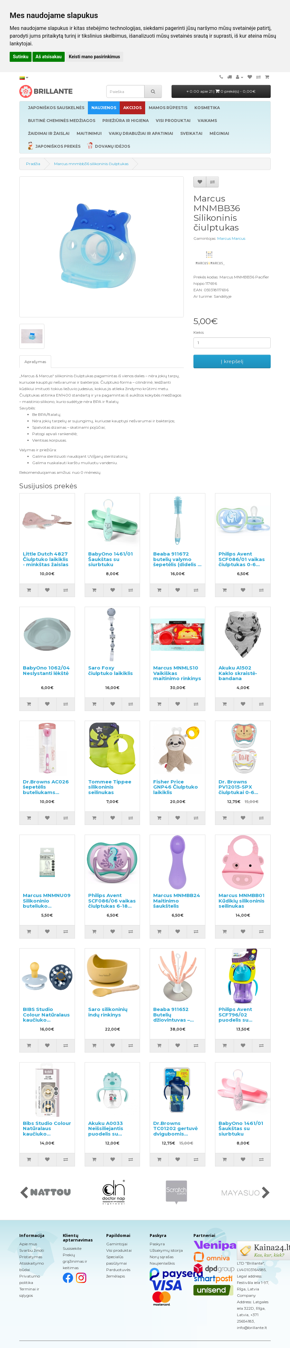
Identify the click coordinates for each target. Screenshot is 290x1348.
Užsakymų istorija (166, 1250)
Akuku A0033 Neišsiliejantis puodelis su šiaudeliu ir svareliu (105, 1133)
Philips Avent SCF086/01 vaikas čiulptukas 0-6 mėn (242, 562)
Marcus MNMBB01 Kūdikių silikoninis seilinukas (242, 900)
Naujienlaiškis (162, 1263)
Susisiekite (72, 1248)
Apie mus (28, 1243)
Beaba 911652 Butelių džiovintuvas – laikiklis (171, 1017)
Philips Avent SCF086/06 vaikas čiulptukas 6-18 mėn (112, 903)
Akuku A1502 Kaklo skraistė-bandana (238, 673)
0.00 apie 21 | (221, 91)
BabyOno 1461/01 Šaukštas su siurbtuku (110, 559)
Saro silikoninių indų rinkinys (107, 1012)
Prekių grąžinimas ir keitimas (75, 1261)
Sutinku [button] (20, 56)
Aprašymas (35, 361)
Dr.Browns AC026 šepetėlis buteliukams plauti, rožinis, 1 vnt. (46, 792)
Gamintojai (116, 1243)
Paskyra (157, 1243)
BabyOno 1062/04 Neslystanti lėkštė (46, 670)
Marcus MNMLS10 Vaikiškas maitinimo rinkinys (177, 673)
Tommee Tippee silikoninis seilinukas (109, 787)
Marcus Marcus (231, 238)
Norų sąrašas (161, 1256)
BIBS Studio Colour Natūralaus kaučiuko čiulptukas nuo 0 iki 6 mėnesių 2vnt (46, 1020)
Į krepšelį (232, 361)
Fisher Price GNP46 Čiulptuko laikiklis (175, 787)
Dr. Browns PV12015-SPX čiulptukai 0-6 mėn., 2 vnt (236, 790)
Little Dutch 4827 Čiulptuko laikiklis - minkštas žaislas (46, 559)
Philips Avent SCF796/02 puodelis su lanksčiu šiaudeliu (241, 1017)
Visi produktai (119, 1250)
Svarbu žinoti (31, 1250)
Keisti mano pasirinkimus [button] (94, 56)
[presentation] (24, 1193)
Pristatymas (30, 1256)
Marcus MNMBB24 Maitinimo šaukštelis (176, 900)
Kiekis (198, 332)
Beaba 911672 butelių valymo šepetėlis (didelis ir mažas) (177, 562)
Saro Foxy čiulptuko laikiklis (110, 670)
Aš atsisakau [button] (49, 56)
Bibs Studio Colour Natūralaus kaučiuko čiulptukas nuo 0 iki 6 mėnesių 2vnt (47, 1133)
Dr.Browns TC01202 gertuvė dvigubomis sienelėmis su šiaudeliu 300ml (175, 1133)
